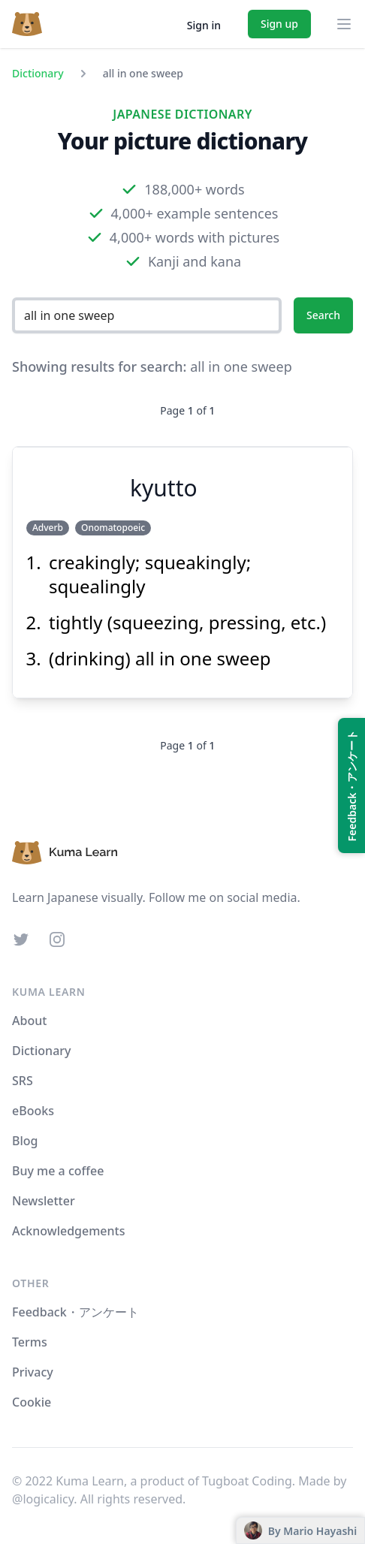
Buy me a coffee (58, 1171)
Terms (29, 1342)
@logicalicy (43, 1499)
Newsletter (43, 1201)
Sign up (279, 24)
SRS (22, 1080)
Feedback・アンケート (75, 1312)
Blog (25, 1140)
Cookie (31, 1402)
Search (323, 315)
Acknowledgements (68, 1231)
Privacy (32, 1372)
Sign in (204, 25)
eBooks (33, 1110)
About (29, 1020)
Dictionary (38, 73)
